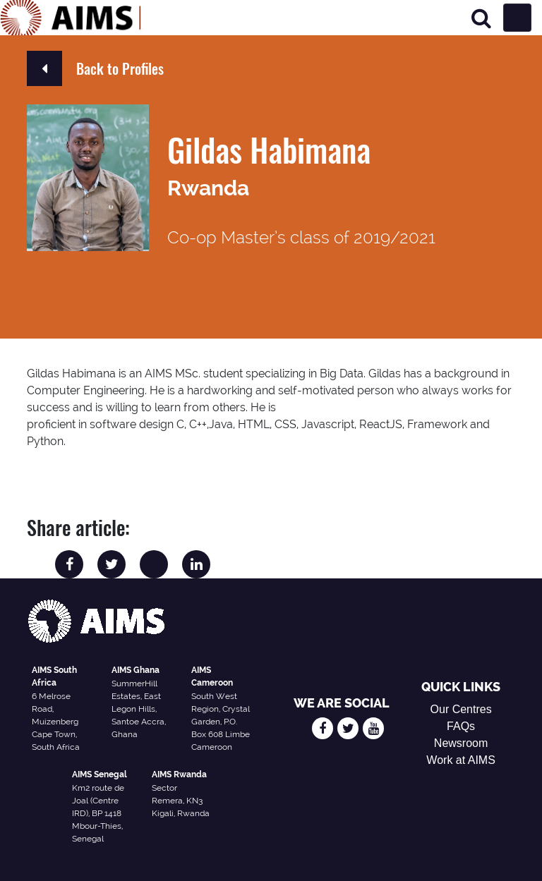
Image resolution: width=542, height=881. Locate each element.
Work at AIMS (460, 760)
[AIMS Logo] (70, 17)
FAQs (461, 726)
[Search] (481, 18)
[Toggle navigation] (517, 18)
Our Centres (461, 709)
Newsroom (461, 743)
